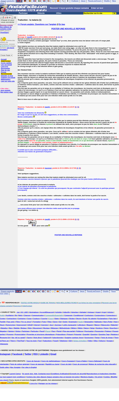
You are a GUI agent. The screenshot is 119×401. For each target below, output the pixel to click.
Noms (106, 328)
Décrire (79, 318)
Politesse (79, 331)
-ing (17, 312)
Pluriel (59, 331)
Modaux (24, 328)
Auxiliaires (10, 315)
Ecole (85, 318)
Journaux (58, 325)
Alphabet (83, 312)
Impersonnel (21, 325)
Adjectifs (66, 312)
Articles (110, 312)
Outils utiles (4, 367)
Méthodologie (65, 328)
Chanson (27, 315)
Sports (29, 338)
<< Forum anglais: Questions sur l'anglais (37, 24)
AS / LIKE (24, 312)
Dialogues (64, 318)
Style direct (37, 338)
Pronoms (10, 334)
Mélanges (54, 328)
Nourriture (114, 328)
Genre (55, 322)
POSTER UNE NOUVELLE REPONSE (68, 29)
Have (116, 322)
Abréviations (34, 312)
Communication (38, 315)
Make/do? (114, 325)
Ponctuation (89, 331)
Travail (55, 341)
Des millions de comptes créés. (6, 27)
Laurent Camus (15, 374)
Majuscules (105, 325)
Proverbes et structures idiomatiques (41, 334)
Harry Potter (108, 322)
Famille (2, 322)
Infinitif (30, 325)
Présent (70, 334)
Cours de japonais (37, 364)
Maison (97, 325)
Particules (34, 331)
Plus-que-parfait (69, 331)
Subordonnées (57, 338)
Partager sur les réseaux (48, 383)
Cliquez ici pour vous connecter (8, 21)
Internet (37, 325)
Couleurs (36, 318)
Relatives (114, 334)
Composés (68, 315)
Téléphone (63, 341)
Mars (11, 328)
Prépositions (61, 334)
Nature (86, 328)
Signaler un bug (7, 76)
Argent (98, 312)
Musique (46, 328)
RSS (35, 354)
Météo (80, 328)
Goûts (65, 322)
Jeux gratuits (5, 90)
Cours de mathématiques (50, 361)
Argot (104, 312)
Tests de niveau (107, 338)
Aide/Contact (6, 61)
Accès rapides (6, 63)
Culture (73, 291)
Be (16, 315)
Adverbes (74, 312)
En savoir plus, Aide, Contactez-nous (36, 374)
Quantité (86, 334)
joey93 (29, 37)
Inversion (44, 325)
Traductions (47, 341)
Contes (2, 318)
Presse (3, 72)
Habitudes (98, 322)
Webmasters (5, 79)
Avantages (4, 32)
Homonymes (10, 325)
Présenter (78, 334)
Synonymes (89, 338)
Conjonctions (100, 315)
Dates (57, 318)
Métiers (74, 328)
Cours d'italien (81, 361)
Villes (96, 341)
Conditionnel (78, 315)
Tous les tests (31, 341)
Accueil (3, 59)
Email (53, 354)
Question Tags (104, 334)
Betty (20, 315)
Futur (44, 322)
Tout (39, 341)
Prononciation (20, 334)
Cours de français (33, 361)
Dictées (72, 318)
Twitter (27, 354)
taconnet (48, 168)
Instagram (5, 354)
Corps (29, 318)
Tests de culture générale (19, 364)
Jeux (82, 291)
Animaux (91, 312)
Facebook (17, 354)
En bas (62, 24)
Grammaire (73, 322)
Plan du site (5, 70)
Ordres (18, 331)
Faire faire (113, 318)
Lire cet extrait (6, 65)
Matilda (16, 328)
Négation (3, 331)
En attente (92, 318)
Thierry (13, 341)
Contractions (11, 318)
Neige (92, 328)
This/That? (21, 341)
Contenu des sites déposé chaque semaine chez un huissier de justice (52, 377)
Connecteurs (111, 315)
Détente (41, 13)
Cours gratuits (7, 291)
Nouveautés (5, 68)
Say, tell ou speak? (19, 338)
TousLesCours (93, 291)
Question (94, 334)
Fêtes (50, 322)
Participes (26, 331)
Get (60, 322)
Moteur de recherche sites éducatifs (102, 364)
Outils (106, 291)
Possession (99, 331)
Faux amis (11, 322)
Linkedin (44, 354)
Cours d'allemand (95, 361)
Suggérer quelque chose (74, 338)
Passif (42, 331)
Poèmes (108, 331)
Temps (97, 338)
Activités (58, 312)
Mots (30, 328)
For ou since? (26, 322)
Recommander (6, 74)
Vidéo (90, 341)
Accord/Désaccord (47, 312)
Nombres (99, 328)
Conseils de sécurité (77, 374)
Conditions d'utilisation (60, 374)
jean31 (47, 107)
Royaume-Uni (5, 338)
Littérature (81, 325)
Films (18, 322)
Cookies (107, 377)
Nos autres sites (6, 92)
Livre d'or (4, 66)
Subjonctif (47, 338)
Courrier (44, 318)
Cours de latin (66, 364)
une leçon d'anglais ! (7, 49)
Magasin (90, 325)
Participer (23, 13)
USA (70, 341)
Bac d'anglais (15, 367)
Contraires (22, 318)
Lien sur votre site (8, 81)
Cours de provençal (80, 364)
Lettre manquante (69, 325)
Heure (2, 325)
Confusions (89, 315)
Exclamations (103, 318)
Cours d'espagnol (68, 361)
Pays (53, 331)
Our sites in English (29, 367)
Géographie (88, 322)
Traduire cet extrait (8, 77)
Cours (3, 13)
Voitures (102, 341)
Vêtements (4, 344)
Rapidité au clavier (52, 364)
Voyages (110, 341)
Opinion (11, 331)
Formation (37, 322)
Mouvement (37, 328)
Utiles (58, 13)
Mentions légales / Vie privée (91, 377)
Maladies (4, 328)
